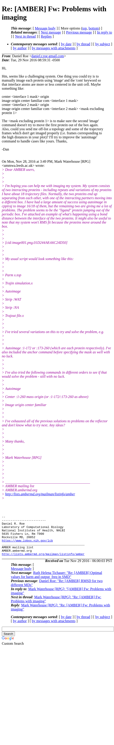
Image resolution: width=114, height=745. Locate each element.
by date (66, 44)
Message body (45, 28)
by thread (83, 44)
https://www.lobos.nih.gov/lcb (27, 546)
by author (20, 48)
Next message (51, 32)
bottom (93, 28)
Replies (46, 36)
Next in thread (25, 36)
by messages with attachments (53, 48)
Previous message (79, 32)
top (84, 28)
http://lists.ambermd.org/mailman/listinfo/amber (40, 494)
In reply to (104, 32)
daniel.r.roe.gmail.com (47, 56)
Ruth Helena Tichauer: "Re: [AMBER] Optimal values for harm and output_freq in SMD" (56, 583)
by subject (102, 44)
